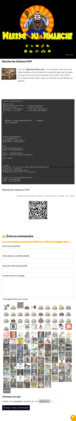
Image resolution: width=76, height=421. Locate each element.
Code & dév (61, 196)
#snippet (72, 196)
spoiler (7, 390)
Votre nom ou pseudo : (11, 246)
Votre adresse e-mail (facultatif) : (15, 256)
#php (67, 196)
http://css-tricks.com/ (35, 69)
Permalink (40, 196)
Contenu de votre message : (13, 275)
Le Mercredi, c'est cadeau (51, 196)
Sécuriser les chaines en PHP (17, 61)
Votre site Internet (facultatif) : (15, 266)
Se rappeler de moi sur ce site (15, 299)
